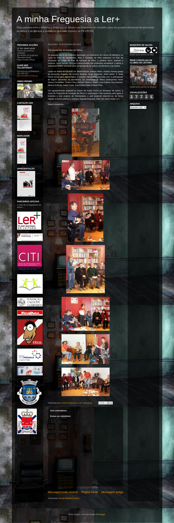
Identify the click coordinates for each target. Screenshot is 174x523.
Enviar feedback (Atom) (69, 498)
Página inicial (90, 492)
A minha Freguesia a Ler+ (68, 19)
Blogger (102, 514)
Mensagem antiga (112, 492)
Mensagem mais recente (63, 492)
